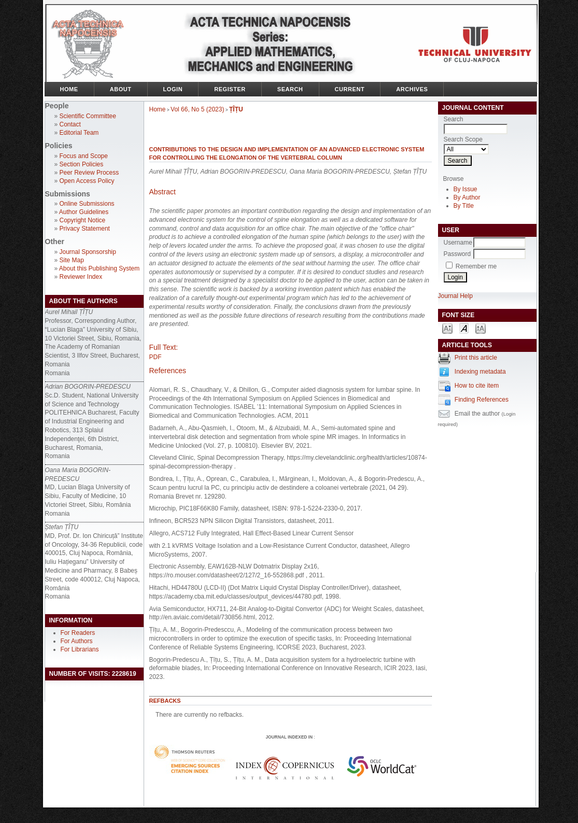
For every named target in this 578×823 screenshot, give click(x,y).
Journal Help (455, 296)
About (121, 89)
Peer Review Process (89, 172)
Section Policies (82, 164)
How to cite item (477, 385)
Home (69, 89)
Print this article (476, 357)
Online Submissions (87, 203)
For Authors (77, 641)
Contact (70, 124)
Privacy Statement (85, 228)
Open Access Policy (87, 181)
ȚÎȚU (236, 109)
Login (173, 89)
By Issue (465, 189)
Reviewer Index (81, 276)
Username (458, 242)
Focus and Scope (84, 156)
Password (457, 254)
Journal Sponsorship (88, 252)
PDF (155, 357)
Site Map (72, 260)
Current (350, 89)
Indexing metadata (480, 371)
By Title (464, 205)
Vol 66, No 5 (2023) (197, 109)
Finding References (482, 399)
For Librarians (80, 649)
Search (290, 89)
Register (230, 89)
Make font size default (464, 328)
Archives (412, 89)
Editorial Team (79, 132)
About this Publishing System (99, 268)
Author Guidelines (83, 212)
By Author (467, 197)
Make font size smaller (447, 328)
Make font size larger (480, 328)
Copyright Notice (83, 220)
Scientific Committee (88, 116)
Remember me (476, 266)
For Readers (78, 632)
